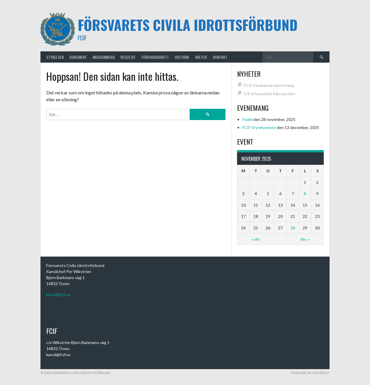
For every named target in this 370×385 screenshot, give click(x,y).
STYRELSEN (55, 57)
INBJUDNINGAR (103, 57)
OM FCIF (201, 57)
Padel (247, 119)
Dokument (78, 57)
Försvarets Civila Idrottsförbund (187, 24)
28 (293, 227)
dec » (305, 239)
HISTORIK (182, 57)
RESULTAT (128, 57)
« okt (255, 239)
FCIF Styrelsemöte (259, 127)
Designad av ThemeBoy (310, 373)
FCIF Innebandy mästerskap (269, 85)
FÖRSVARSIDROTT (155, 57)
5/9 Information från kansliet (269, 93)
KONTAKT (220, 57)
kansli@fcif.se (58, 294)
